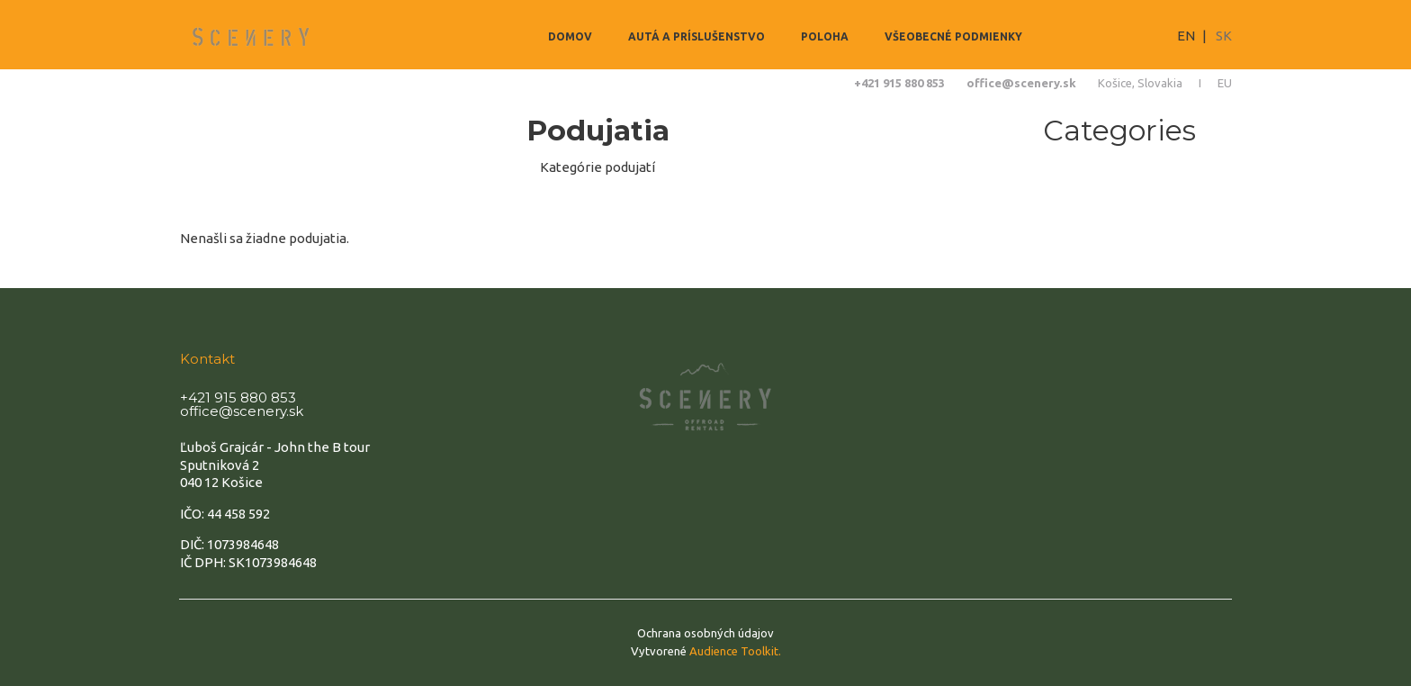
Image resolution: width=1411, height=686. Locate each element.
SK (1224, 35)
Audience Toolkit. (735, 651)
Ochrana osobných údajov (705, 633)
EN (1186, 35)
